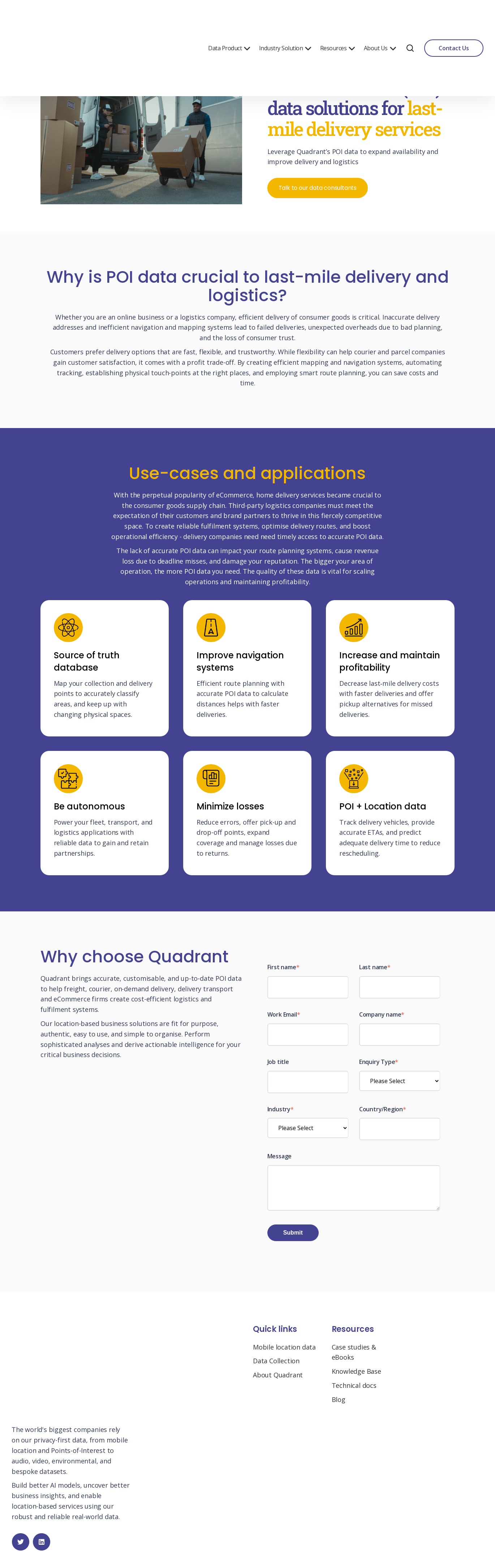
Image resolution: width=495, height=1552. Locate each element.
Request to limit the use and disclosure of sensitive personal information (248, 1536)
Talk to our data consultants (318, 188)
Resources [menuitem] (337, 18)
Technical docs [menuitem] (354, 1390)
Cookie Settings (345, 1525)
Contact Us (454, 18)
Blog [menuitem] (338, 1404)
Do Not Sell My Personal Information (269, 1525)
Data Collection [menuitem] (276, 1365)
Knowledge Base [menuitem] (356, 1376)
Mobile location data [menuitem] (284, 1351)
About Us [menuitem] (380, 18)
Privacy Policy (146, 1525)
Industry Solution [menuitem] (285, 18)
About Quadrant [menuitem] (278, 1380)
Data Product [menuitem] (229, 18)
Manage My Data (191, 1525)
